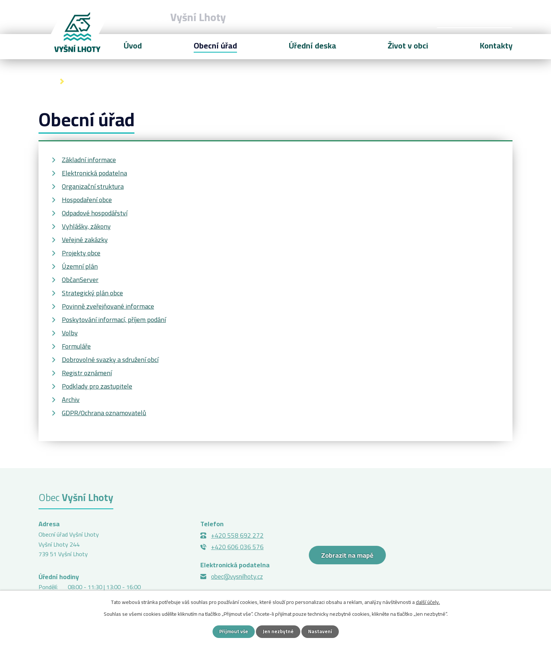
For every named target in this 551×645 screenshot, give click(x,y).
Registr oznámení (87, 373)
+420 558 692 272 (237, 535)
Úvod (46, 81)
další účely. (428, 602)
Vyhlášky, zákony (86, 226)
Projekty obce (81, 253)
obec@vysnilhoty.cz (237, 576)
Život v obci (408, 45)
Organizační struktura (93, 186)
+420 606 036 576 (237, 547)
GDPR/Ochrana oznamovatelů (104, 413)
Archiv (71, 399)
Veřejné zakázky (85, 240)
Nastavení (320, 631)
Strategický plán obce (92, 293)
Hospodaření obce (87, 200)
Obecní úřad (215, 45)
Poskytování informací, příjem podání (114, 319)
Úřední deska (312, 45)
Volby (70, 333)
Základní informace (89, 160)
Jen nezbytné (278, 631)
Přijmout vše (233, 631)
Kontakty (496, 45)
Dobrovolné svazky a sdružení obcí (110, 359)
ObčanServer (80, 279)
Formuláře (76, 346)
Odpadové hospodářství (94, 213)
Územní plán (80, 266)
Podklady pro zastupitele (97, 386)
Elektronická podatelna (94, 173)
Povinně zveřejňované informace (108, 306)
